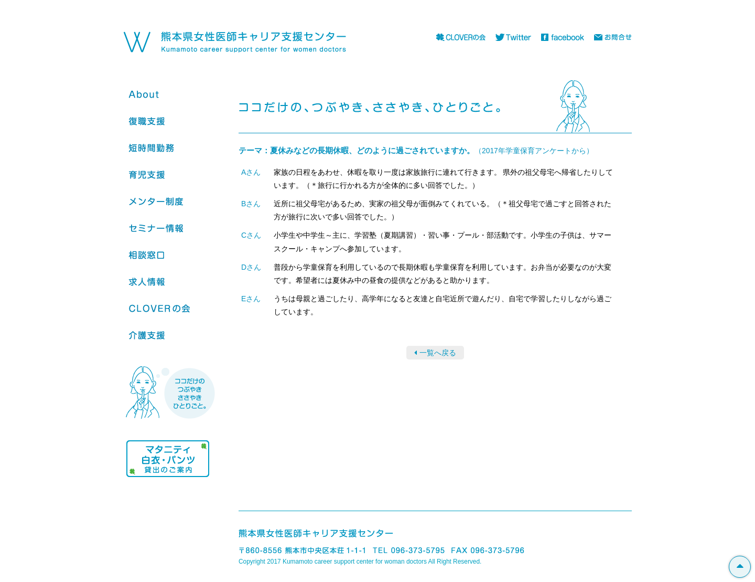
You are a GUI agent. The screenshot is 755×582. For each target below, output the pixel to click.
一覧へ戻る (437, 352)
